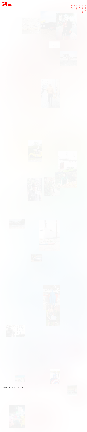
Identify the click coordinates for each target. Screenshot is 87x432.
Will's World (78, 9)
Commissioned (82, 9)
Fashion (83, 7)
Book (71, 6)
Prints (72, 7)
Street (80, 7)
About (74, 6)
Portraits (85, 8)
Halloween (76, 8)
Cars (79, 6)
